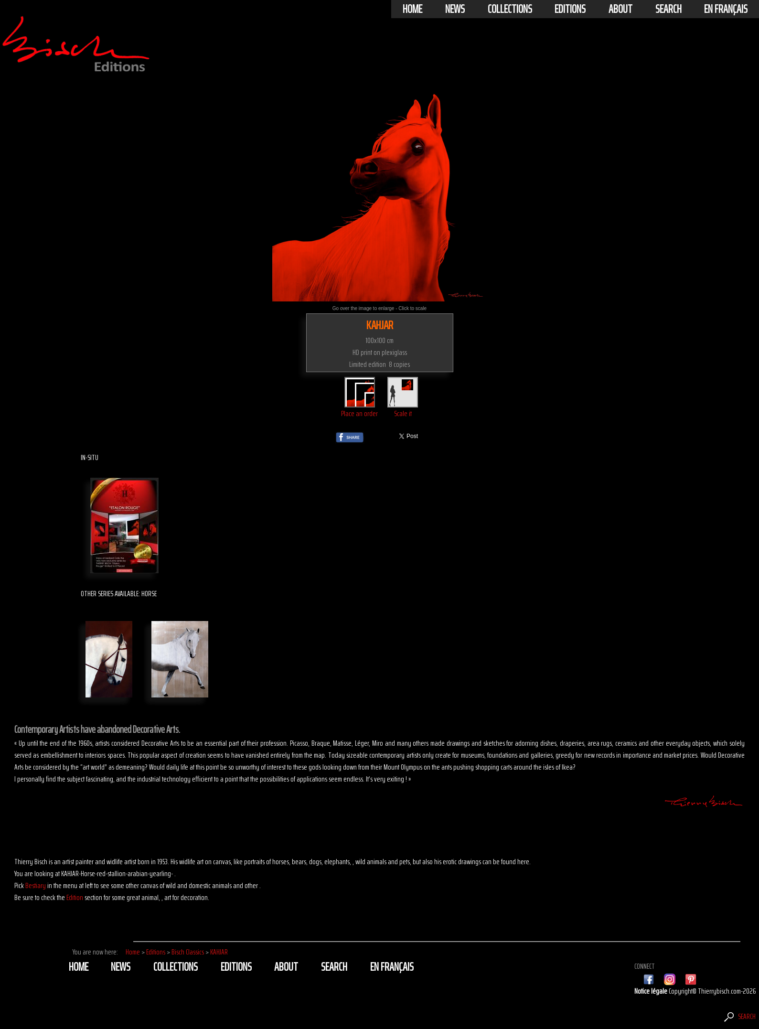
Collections (510, 9)
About (620, 9)
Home (412, 9)
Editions (570, 9)
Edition (74, 897)
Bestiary (35, 885)
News (455, 9)
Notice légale (651, 991)
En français (726, 9)
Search (668, 9)
